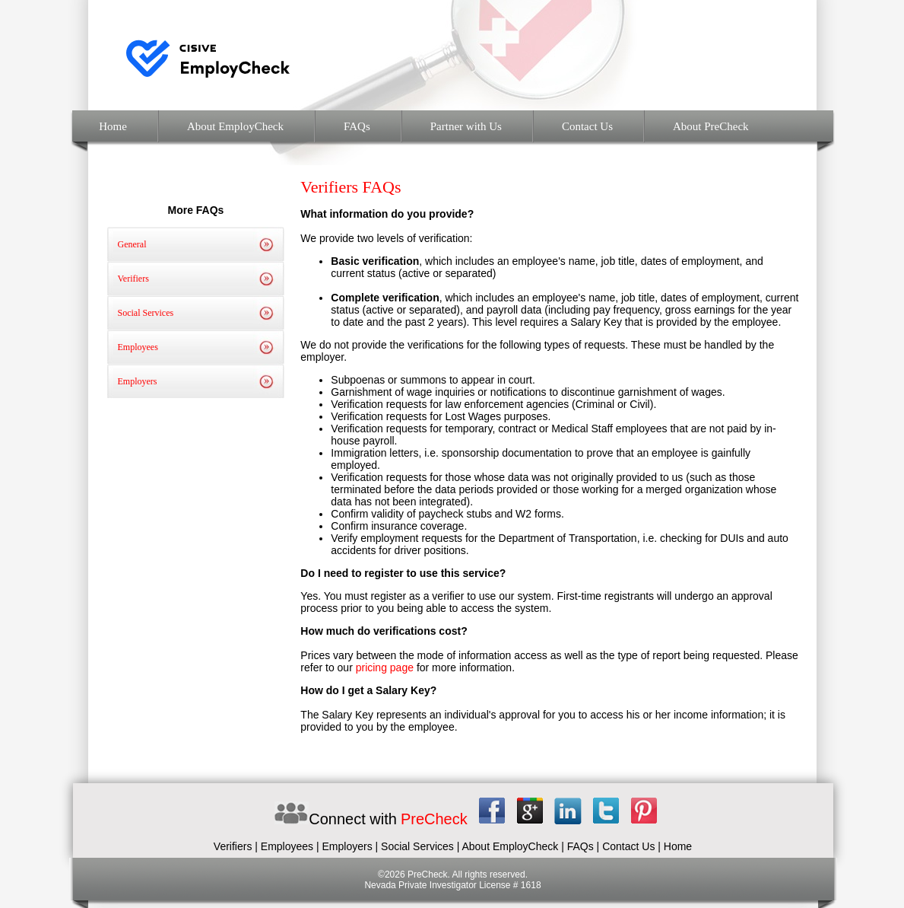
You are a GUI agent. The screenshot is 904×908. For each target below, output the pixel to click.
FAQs (357, 126)
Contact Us (587, 126)
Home (112, 126)
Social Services (146, 312)
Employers (137, 381)
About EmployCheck (235, 126)
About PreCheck (711, 126)
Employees (138, 347)
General (132, 244)
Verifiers (133, 278)
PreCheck (434, 819)
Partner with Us (466, 126)
